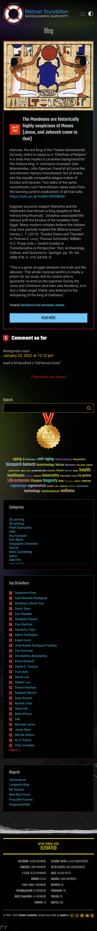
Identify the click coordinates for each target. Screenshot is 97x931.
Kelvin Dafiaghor (26, 635)
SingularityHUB (19, 804)
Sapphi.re (64, 915)
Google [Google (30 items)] (75, 471)
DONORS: (35, 879)
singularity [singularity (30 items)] (63, 486)
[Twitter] (77, 915)
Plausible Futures (21, 799)
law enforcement (45, 305)
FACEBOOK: (23, 861)
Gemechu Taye (25, 629)
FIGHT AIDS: (28, 885)
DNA (12, 532)
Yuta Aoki (21, 672)
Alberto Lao (22, 682)
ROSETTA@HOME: (23, 896)
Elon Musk (16, 539)
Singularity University (23, 544)
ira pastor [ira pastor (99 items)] (84, 475)
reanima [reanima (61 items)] (86, 481)
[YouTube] (87, 915)
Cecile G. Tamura (26, 666)
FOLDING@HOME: (24, 890)
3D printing (16, 519)
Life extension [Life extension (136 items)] (19, 480)
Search (89, 408)
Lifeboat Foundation (27, 915)
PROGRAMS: (57, 890)
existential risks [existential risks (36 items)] (38, 470)
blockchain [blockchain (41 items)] (70, 465)
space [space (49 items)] (72, 486)
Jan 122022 (15, 129)
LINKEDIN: (25, 867)
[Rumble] (92, 915)
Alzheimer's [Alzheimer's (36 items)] (31, 459)
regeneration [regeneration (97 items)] (37, 486)
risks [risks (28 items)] (56, 486)
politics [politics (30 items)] (77, 481)
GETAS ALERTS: (58, 867)
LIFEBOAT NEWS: (59, 861)
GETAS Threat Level (48, 847)
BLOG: (54, 873)
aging (13, 556)
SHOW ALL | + (15, 750)
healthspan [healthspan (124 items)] (16, 475)
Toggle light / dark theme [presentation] (90, 13)
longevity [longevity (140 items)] (50, 480)
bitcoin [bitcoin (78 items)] (59, 465)
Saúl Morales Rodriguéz (31, 598)
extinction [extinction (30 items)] (51, 471)
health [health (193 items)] (85, 470)
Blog (48, 31)
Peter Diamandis (20, 527)
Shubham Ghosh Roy (29, 603)
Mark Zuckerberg (20, 552)
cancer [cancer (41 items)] (89, 465)
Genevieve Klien (25, 593)
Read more (48, 318)
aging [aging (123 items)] (17, 459)
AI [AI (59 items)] (24, 459)
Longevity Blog (19, 784)
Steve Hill (21, 708)
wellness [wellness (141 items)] (68, 490)
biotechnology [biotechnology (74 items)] (45, 465)
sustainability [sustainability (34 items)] (82, 486)
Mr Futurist (16, 789)
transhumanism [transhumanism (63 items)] (50, 491)
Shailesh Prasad (26, 619)
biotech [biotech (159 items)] (29, 464)
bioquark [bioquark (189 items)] (14, 464)
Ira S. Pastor (23, 740)
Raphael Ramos (25, 693)
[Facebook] (72, 915)
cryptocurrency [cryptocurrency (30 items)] (14, 471)
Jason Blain (23, 729)
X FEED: (26, 873)
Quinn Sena (23, 608)
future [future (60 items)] (60, 470)
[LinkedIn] (82, 915)
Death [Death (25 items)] (28, 471)
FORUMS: (38, 902)
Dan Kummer (24, 651)
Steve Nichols (27, 305)
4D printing (16, 523)
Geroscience (17, 780)
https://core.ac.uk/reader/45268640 (37, 196)
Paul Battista (23, 624)
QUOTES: (55, 902)
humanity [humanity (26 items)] (29, 476)
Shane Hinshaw (25, 687)
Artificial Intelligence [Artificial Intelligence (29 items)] (63, 459)
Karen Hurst (23, 640)
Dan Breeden (23, 614)
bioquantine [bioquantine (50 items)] (79, 459)
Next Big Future (19, 794)
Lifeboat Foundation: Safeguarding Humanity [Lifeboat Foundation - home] (39, 13)
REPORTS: (56, 885)
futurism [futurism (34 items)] (68, 471)
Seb (17, 719)
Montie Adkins (24, 735)
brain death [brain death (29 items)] (80, 465)
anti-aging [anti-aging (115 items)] (46, 459)
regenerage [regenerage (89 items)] (18, 486)
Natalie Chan (23, 703)
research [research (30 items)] (50, 486)
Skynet (13, 548)
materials (59, 305)
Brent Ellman (23, 714)
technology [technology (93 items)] (32, 491)
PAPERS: (55, 896)
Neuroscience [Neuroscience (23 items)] (69, 481)
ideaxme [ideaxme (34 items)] (37, 476)
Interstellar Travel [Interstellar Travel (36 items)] (68, 476)
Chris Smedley (24, 745)
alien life (15, 560)
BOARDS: (55, 879)
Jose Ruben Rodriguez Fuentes (36, 645)
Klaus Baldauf (24, 661)
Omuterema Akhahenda (31, 656)
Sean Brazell (23, 698)
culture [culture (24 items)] (23, 471)
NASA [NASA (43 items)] (61, 481)
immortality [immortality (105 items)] (50, 475)
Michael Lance (25, 724)
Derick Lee (22, 677)
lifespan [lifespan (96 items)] (36, 481)
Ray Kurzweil (18, 536)
